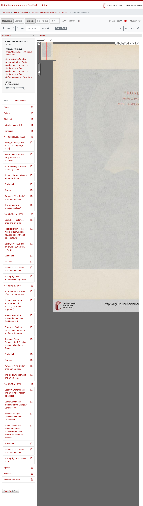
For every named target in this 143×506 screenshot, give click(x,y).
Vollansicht (68, 21)
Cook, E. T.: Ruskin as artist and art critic (14, 221)
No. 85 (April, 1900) (12, 286)
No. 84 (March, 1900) (13, 214)
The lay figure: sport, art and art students (15, 376)
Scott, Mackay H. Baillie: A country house (15, 168)
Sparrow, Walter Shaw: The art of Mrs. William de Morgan (15, 393)
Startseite (6, 12)
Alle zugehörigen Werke (16, 62)
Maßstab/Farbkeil (12, 479)
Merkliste (115, 21)
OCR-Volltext (42, 21)
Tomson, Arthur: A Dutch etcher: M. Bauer (16, 177)
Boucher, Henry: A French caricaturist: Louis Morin (13, 417)
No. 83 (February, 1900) (14, 137)
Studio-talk (9, 184)
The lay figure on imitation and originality (15, 278)
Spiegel (7, 113)
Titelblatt (8, 119)
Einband (7, 107)
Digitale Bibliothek (20, 12)
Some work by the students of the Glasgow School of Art (15, 405)
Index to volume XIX (13, 125)
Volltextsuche (19, 100)
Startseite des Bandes (16, 59)
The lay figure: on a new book (15, 460)
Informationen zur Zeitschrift (19, 77)
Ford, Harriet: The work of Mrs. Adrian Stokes (15, 293)
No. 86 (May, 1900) (12, 384)
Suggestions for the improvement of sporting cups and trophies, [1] (13, 305)
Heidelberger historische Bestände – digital (24, 5)
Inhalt (6, 100)
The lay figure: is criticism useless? (13, 206)
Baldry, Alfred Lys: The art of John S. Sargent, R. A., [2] (15, 247)
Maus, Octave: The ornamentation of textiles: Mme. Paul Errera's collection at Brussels (14, 431)
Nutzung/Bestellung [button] (15, 88)
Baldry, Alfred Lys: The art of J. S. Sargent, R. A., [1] (14, 145)
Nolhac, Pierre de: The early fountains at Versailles (14, 157)
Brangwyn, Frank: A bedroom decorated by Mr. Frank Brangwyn (15, 330)
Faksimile (30, 21)
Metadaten (7, 21)
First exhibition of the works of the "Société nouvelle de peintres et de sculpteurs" (15, 233)
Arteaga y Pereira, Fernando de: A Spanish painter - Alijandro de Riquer (15, 343)
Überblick (19, 21)
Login (133, 21)
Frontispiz (8, 131)
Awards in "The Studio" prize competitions (15, 197)
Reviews (8, 190)
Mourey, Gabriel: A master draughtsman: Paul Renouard (14, 318)
